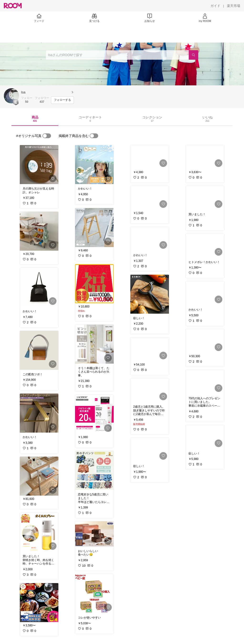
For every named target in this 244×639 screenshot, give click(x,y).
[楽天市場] (233, 6)
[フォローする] (62, 100)
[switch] (46, 135)
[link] (39, 164)
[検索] (193, 55)
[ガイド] (215, 6)
